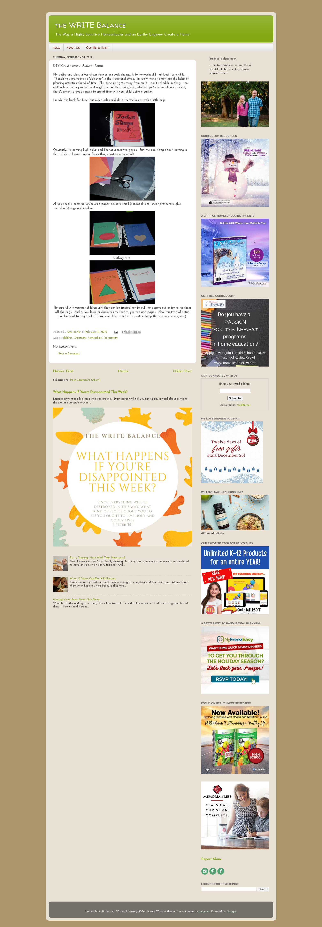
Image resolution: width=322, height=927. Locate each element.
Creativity (80, 338)
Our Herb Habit (97, 47)
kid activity (111, 338)
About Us (73, 47)
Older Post (182, 371)
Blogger (231, 911)
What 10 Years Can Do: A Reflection (92, 578)
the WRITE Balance (90, 25)
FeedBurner (243, 405)
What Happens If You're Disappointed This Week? (90, 392)
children (67, 338)
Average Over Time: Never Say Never (76, 599)
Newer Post (63, 371)
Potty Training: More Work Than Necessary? (97, 557)
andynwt (204, 911)
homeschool (95, 338)
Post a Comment (69, 353)
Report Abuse (211, 859)
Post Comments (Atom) (85, 380)
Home (56, 47)
